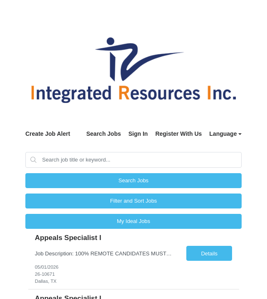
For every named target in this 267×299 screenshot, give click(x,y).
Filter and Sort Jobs (133, 201)
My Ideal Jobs (133, 221)
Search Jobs (103, 133)
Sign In (138, 133)
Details (209, 253)
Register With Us (178, 133)
